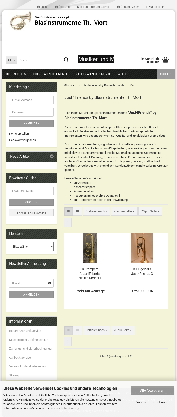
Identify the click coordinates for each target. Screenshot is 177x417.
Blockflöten (16, 74)
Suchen (165, 74)
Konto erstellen (19, 133)
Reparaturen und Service (93, 7)
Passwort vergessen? (23, 140)
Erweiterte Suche (31, 212)
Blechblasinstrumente (93, 74)
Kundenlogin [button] (155, 7)
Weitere (124, 74)
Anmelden (31, 123)
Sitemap (14, 375)
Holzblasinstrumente (50, 74)
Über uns (62, 7)
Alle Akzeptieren (152, 390)
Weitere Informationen (152, 402)
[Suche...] (11, 60)
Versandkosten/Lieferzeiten (27, 366)
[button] (68, 211)
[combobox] (96, 211)
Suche (42, 7)
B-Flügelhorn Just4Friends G (142, 271)
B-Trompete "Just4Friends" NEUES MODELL (90, 273)
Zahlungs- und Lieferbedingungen (31, 348)
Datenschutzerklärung (64, 408)
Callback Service (20, 357)
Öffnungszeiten (128, 7)
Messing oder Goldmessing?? (28, 339)
